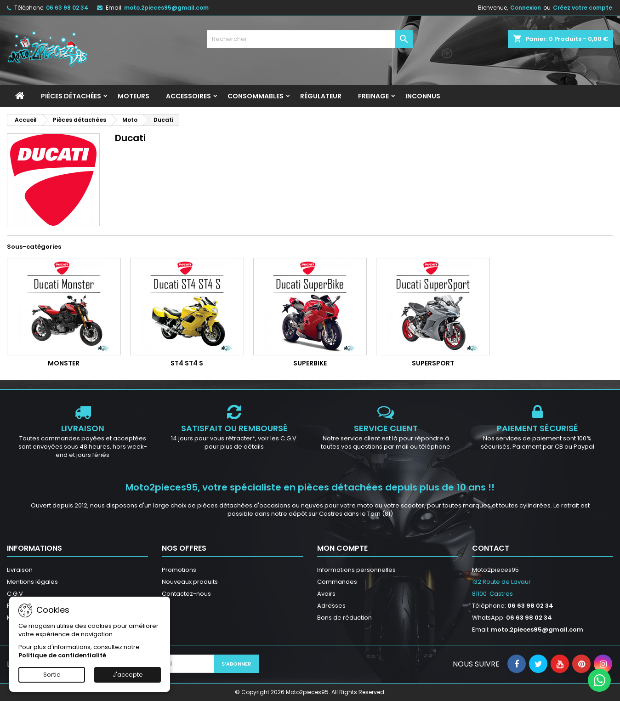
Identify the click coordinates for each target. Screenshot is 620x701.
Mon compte (342, 548)
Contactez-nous (186, 593)
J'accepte (128, 674)
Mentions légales (32, 581)
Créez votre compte (582, 7)
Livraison (20, 569)
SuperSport (433, 363)
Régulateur (320, 96)
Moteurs (133, 96)
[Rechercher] (310, 39)
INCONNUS (422, 96)
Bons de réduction (344, 617)
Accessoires (188, 96)
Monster (64, 363)
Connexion (525, 7)
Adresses (331, 605)
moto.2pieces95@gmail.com (166, 7)
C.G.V (15, 593)
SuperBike (310, 363)
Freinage (373, 96)
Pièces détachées (71, 96)
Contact (490, 548)
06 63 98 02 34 (67, 7)
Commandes (337, 581)
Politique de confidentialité (62, 655)
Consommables (256, 96)
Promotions (179, 569)
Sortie (52, 674)
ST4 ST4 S (187, 363)
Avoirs (326, 593)
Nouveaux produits (190, 581)
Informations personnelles (356, 569)
